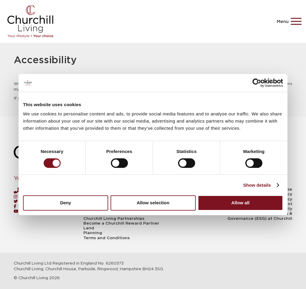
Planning (92, 233)
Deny (65, 202)
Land (88, 228)
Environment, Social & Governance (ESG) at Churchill (259, 216)
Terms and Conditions (106, 238)
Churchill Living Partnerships (113, 218)
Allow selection (153, 202)
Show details (257, 185)
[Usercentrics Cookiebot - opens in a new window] (257, 82)
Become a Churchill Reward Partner (121, 223)
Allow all (240, 202)
